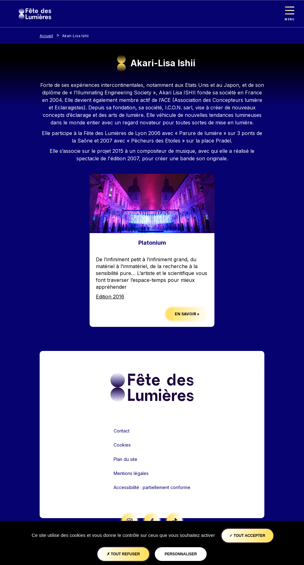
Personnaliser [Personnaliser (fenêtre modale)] (180, 554)
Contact (122, 430)
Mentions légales (131, 473)
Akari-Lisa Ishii (75, 35)
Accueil (46, 35)
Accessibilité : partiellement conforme (152, 487)
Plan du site (125, 459)
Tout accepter (247, 535)
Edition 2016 (110, 296)
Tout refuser (123, 554)
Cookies (122, 445)
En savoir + (187, 314)
